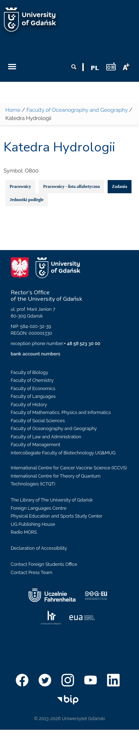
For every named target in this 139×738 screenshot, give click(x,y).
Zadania (119, 186)
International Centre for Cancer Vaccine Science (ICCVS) (69, 467)
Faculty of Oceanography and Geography (77, 110)
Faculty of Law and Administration (46, 436)
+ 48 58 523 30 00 (82, 343)
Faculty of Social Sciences (38, 420)
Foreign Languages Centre (38, 508)
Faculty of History (29, 404)
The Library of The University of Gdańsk (52, 500)
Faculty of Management (35, 444)
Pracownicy (20, 186)
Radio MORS (24, 532)
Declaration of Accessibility (39, 548)
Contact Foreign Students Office (44, 564)
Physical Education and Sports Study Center (56, 516)
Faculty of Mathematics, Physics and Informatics (61, 412)
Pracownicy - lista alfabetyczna (71, 186)
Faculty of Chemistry (32, 380)
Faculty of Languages (33, 396)
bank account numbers (35, 353)
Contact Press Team (31, 572)
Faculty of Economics (33, 388)
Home (12, 110)
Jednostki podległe (26, 199)
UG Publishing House (33, 524)
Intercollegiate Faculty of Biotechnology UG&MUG (63, 452)
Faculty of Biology (29, 372)
